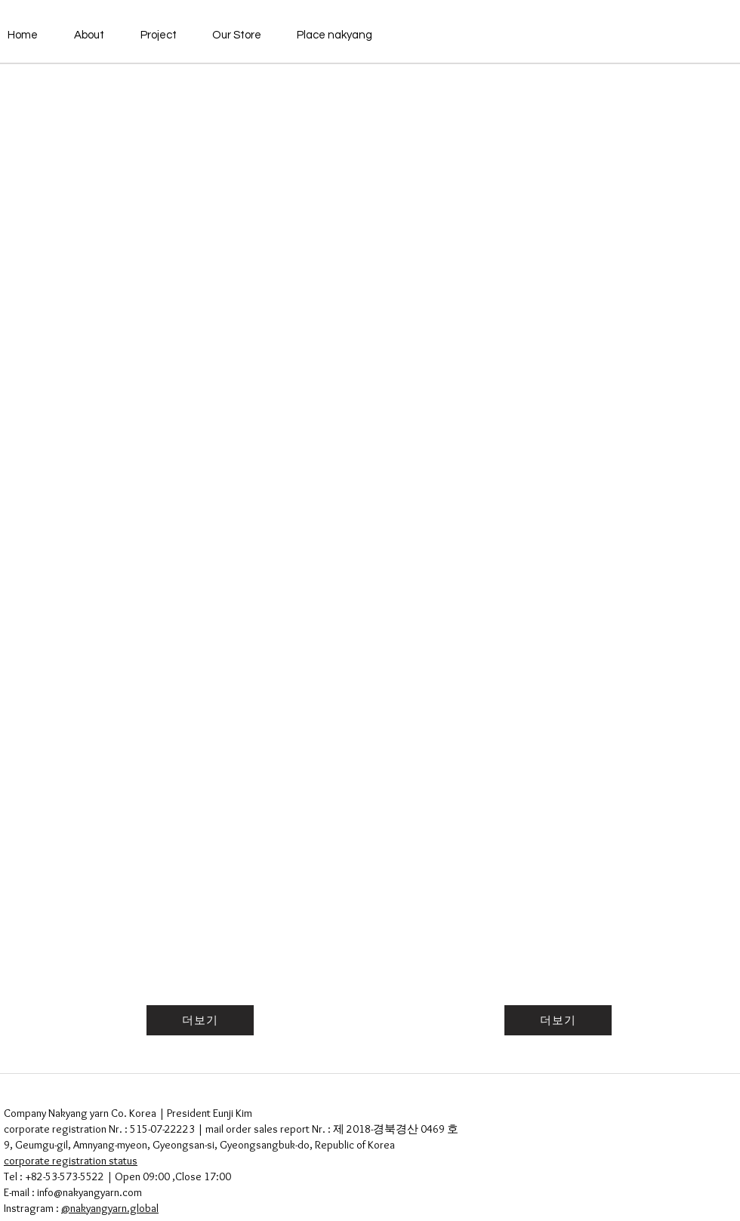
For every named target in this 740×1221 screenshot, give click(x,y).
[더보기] (200, 1020)
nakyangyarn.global (114, 1208)
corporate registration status (70, 1160)
